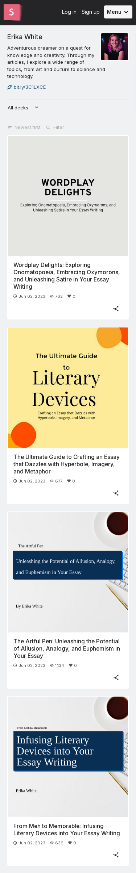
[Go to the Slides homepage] (12, 12)
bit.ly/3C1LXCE (26, 87)
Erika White (24, 37)
